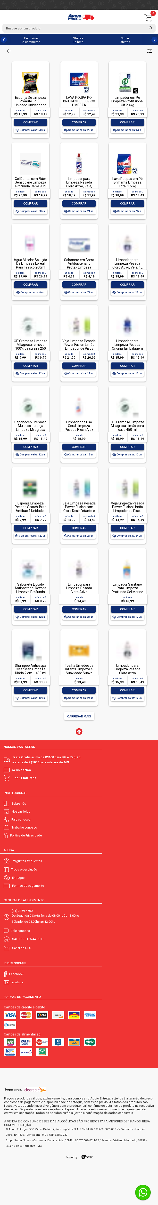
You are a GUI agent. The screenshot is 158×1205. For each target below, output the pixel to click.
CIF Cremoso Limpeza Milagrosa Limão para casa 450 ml (127, 426)
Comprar (30, 122)
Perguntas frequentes (27, 861)
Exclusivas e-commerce (31, 40)
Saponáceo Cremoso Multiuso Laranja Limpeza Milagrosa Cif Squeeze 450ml (30, 427)
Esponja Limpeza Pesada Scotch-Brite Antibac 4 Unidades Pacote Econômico (30, 508)
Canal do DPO (21, 948)
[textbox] (79, 28)
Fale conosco (21, 819)
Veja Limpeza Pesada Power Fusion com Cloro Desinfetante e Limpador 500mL (79, 508)
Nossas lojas (21, 811)
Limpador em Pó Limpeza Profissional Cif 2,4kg (127, 101)
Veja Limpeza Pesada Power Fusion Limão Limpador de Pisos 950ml (79, 346)
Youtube (17, 982)
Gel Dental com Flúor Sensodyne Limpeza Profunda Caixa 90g (30, 182)
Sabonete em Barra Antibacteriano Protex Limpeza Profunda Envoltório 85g (79, 267)
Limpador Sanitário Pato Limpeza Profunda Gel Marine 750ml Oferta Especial (127, 591)
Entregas (18, 877)
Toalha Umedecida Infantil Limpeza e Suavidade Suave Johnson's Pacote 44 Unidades (79, 673)
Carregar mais (79, 716)
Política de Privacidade (26, 835)
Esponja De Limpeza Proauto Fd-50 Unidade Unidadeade (30, 101)
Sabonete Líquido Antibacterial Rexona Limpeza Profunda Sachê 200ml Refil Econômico (31, 591)
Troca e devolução (24, 869)
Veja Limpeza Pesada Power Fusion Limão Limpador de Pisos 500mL (127, 508)
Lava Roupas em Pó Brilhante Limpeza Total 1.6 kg (127, 182)
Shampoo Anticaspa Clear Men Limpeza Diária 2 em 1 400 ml (30, 669)
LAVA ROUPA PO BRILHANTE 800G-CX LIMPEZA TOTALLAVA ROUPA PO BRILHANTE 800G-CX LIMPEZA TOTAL (79, 107)
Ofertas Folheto (78, 40)
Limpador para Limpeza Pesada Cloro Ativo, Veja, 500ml (79, 184)
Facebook (16, 974)
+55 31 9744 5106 (31, 939)
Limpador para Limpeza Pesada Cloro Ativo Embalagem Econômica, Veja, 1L (127, 673)
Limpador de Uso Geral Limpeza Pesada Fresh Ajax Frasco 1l (79, 427)
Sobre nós (18, 803)
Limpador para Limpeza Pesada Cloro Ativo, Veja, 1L (127, 263)
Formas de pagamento (28, 885)
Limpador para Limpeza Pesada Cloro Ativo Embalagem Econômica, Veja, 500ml (79, 593)
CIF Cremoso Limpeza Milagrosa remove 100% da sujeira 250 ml (30, 346)
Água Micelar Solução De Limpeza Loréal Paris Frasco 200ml (30, 263)
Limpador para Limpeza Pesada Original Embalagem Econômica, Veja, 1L (127, 346)
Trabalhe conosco (24, 827)
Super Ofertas (125, 40)
